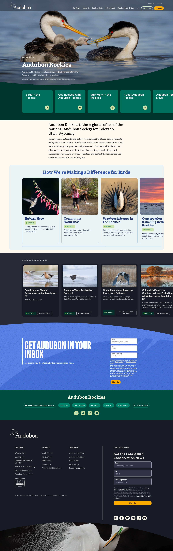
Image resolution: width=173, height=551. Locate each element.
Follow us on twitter (83, 413)
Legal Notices (43, 495)
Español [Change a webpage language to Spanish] (160, 3)
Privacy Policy (119, 362)
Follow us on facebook (76, 413)
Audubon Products (76, 457)
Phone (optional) (117, 354)
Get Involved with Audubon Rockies (69, 96)
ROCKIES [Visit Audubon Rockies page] (31, 313)
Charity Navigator (20, 483)
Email (113, 339)
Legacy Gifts (74, 464)
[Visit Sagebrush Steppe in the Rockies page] (119, 211)
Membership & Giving (126, 8)
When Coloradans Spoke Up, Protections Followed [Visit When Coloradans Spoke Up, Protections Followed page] (119, 290)
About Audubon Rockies (134, 96)
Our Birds (64, 405)
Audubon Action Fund (24, 474)
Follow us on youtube (96, 413)
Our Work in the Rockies (101, 96)
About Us (86, 8)
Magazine (151, 3)
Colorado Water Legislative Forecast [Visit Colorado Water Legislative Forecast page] (79, 290)
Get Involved (110, 8)
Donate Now (74, 461)
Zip (113, 347)
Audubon (20, 5)
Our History (19, 457)
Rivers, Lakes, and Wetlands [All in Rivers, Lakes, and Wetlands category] (126, 312)
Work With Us (47, 453)
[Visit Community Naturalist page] (80, 211)
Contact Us (46, 464)
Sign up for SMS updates (51, 468)
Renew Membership (77, 468)
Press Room (123, 405)
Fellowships (46, 457)
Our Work (76, 8)
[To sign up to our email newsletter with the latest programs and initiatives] (124, 341)
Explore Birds (97, 8)
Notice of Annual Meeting (25, 467)
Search (138, 7)
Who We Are (20, 453)
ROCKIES (31, 223)
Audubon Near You (76, 453)
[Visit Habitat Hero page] (40, 211)
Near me (147, 8)
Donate (159, 8)
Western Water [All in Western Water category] (44, 313)
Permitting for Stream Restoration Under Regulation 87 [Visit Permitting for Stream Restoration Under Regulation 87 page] (40, 290)
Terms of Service (131, 362)
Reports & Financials (23, 470)
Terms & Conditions (122, 377)
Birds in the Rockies (33, 96)
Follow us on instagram (90, 413)
